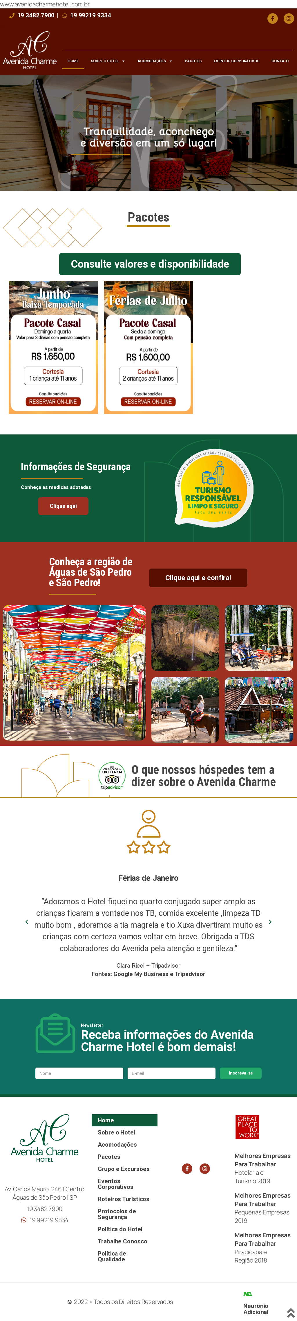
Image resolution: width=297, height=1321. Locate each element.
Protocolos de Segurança (117, 1214)
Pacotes (193, 61)
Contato (280, 61)
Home (73, 61)
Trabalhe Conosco (122, 1241)
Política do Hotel (120, 1229)
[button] (27, 922)
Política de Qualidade (112, 1256)
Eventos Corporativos (236, 61)
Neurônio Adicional (255, 1308)
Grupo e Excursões (123, 1168)
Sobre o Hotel (108, 61)
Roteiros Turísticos (123, 1199)
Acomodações (155, 61)
